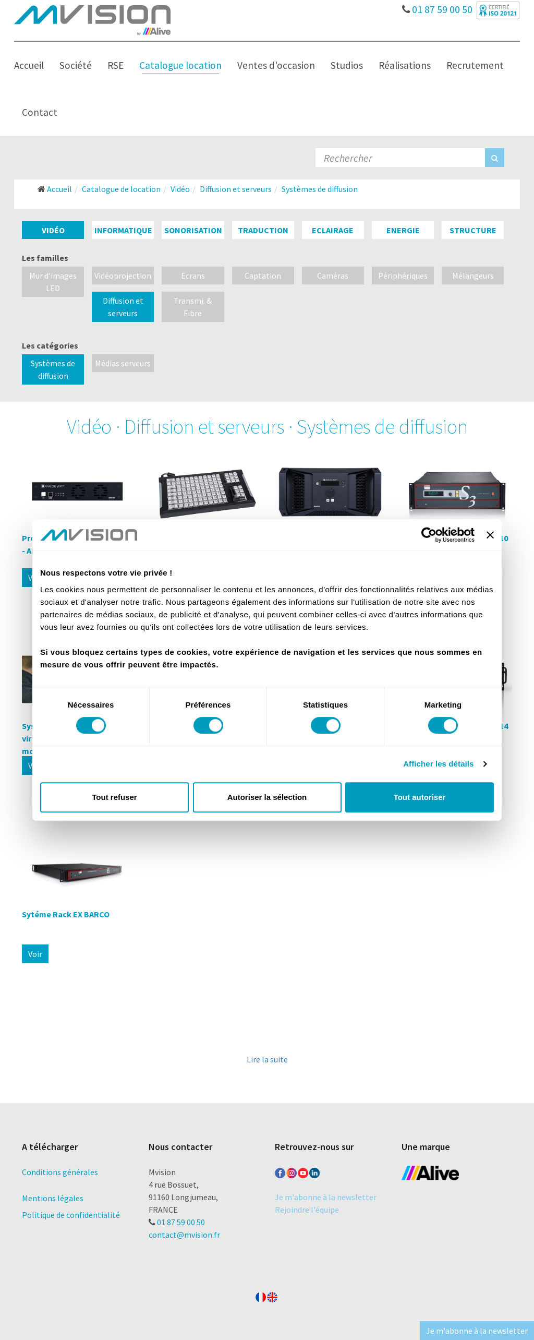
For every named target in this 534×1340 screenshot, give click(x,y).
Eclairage (333, 230)
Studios (347, 65)
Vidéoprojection (122, 275)
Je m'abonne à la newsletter (326, 1197)
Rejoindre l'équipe (307, 1209)
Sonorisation (193, 230)
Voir (35, 954)
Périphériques (403, 275)
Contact (39, 112)
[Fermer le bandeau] (490, 535)
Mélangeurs (473, 275)
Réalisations (405, 65)
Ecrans (193, 275)
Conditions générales (60, 1172)
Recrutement (475, 65)
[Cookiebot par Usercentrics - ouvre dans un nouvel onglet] (429, 535)
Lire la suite (267, 1059)
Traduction (263, 230)
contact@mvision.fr (184, 1234)
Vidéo (53, 230)
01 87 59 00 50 (437, 6)
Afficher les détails (438, 763)
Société (75, 65)
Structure (473, 230)
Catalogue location (180, 65)
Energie (403, 230)
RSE (115, 65)
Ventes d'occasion (276, 65)
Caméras (332, 275)
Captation (263, 275)
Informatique (123, 230)
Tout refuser (114, 797)
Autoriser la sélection (267, 797)
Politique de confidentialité (71, 1215)
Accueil (29, 65)
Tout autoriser (420, 797)
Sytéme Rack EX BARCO (66, 914)
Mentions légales (52, 1198)
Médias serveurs (123, 363)
